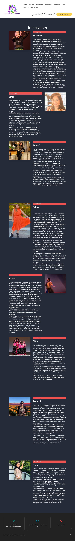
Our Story (31, 4)
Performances (48, 4)
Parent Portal (37, 14)
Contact (25, 7)
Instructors (57, 4)
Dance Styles (39, 4)
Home (25, 4)
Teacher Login (34, 7)
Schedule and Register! (64, 14)
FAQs (63, 4)
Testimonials (49, 14)
